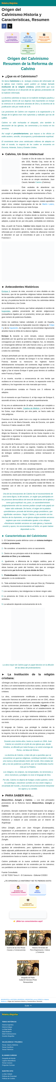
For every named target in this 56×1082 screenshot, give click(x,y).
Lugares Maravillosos (9, 1060)
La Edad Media (7, 1029)
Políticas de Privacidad (9, 1076)
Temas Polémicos (7, 1049)
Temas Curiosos (7, 1063)
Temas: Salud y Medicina (10, 1045)
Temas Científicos (7, 1047)
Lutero (4, 118)
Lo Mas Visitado (7, 1074)
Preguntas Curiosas (8, 1065)
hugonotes (6, 311)
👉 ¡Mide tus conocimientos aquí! (28, 921)
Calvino (38, 182)
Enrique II (6, 291)
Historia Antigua (7, 1027)
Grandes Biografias (8, 1036)
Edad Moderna (6, 1031)
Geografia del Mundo (8, 1058)
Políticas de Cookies (8, 1078)
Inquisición (13, 328)
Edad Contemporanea (9, 1034)
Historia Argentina (7, 1025)
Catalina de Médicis (31, 408)
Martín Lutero (48, 204)
